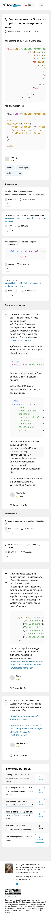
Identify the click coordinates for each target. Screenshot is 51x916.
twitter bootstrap (14, 173)
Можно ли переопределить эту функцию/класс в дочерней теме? (19, 815)
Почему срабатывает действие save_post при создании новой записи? (19, 791)
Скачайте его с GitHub (21, 340)
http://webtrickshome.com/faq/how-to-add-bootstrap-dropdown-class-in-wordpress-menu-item (26, 664)
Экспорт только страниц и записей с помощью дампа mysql (17, 778)
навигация (23, 167)
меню (9, 167)
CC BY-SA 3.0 (10, 897)
